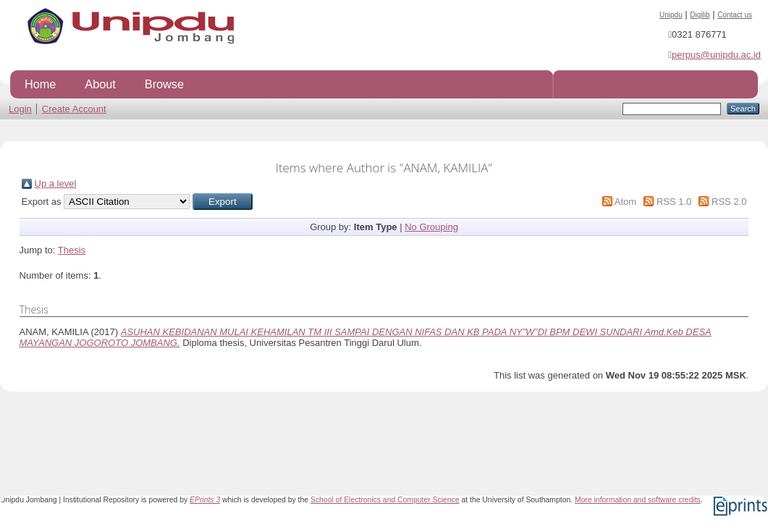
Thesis (71, 250)
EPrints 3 (205, 500)
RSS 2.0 (729, 201)
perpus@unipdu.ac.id (716, 54)
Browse (164, 83)
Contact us (734, 15)
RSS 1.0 (674, 201)
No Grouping (431, 226)
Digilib (699, 15)
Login (20, 109)
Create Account (74, 109)
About (100, 83)
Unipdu (671, 15)
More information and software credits (638, 500)
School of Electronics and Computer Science (385, 500)
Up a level (56, 183)
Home (40, 83)
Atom (625, 201)
